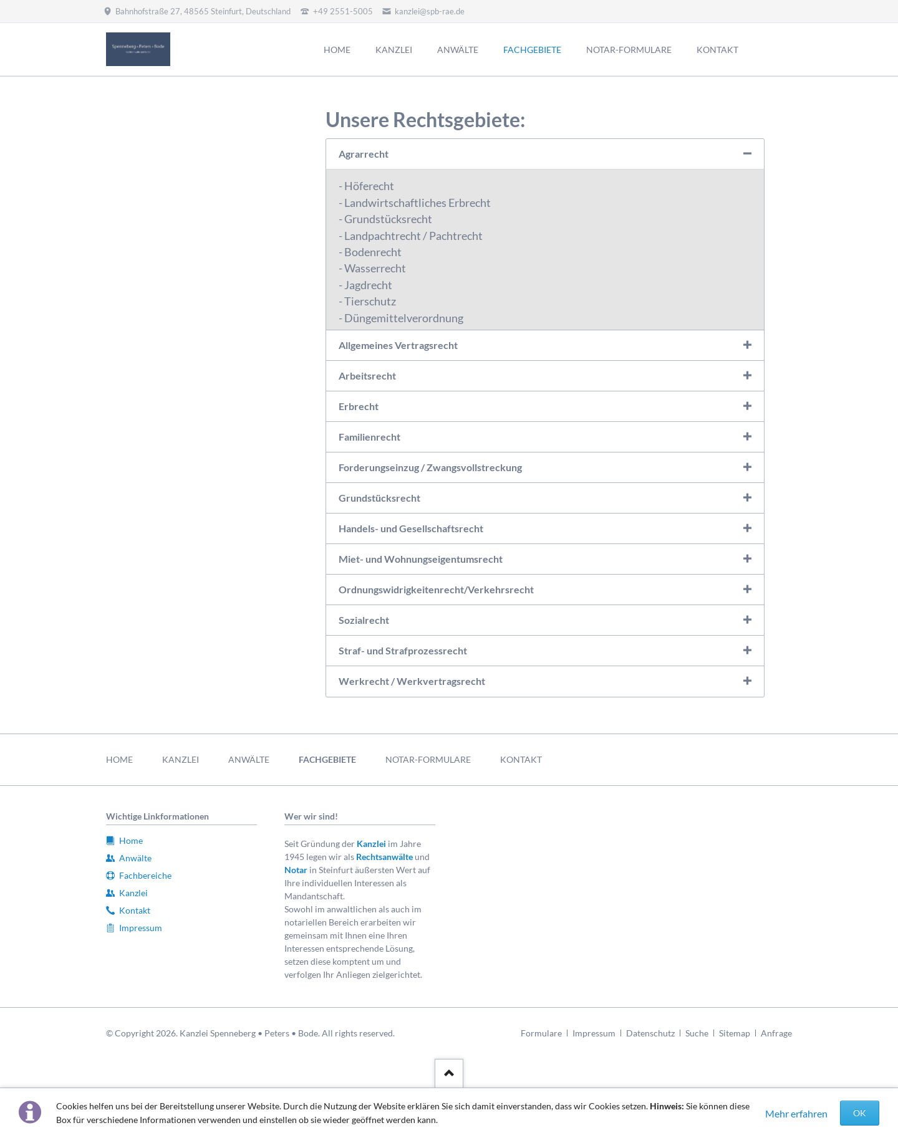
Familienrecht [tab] (369, 436)
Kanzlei (371, 843)
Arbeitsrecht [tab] (367, 375)
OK (859, 1112)
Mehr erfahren (796, 1113)
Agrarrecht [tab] (364, 154)
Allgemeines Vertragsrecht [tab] (398, 345)
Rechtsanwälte (384, 856)
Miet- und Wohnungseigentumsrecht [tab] (421, 559)
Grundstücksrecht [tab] (379, 498)
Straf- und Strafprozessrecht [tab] (403, 650)
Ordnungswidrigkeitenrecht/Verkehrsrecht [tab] (436, 589)
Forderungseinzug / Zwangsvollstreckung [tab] (430, 467)
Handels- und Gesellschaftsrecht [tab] (411, 528)
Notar (295, 869)
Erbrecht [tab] (359, 406)
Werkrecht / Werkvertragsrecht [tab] (412, 681)
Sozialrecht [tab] (364, 620)
